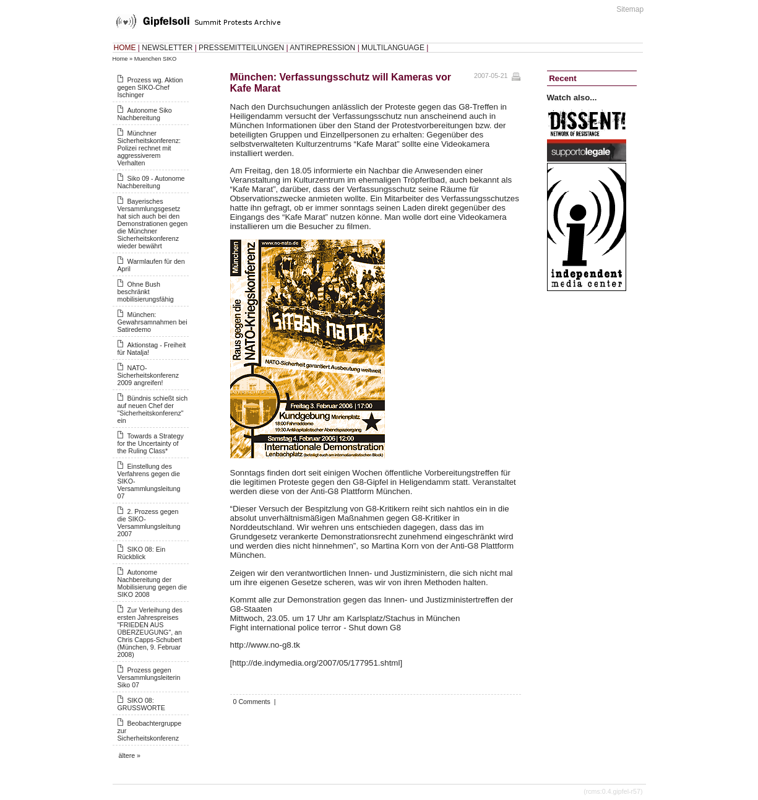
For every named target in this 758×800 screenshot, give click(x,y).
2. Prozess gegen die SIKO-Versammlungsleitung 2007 (149, 522)
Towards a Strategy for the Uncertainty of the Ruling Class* (151, 443)
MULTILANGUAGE (392, 47)
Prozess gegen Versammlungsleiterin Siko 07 (149, 677)
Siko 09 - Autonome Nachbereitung (151, 182)
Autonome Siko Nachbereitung (145, 114)
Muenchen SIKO (155, 59)
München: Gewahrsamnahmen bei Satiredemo (152, 322)
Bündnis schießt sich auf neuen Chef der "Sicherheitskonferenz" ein (153, 409)
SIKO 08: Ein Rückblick (142, 553)
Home (120, 59)
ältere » (130, 755)
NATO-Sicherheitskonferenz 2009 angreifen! (148, 375)
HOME (125, 47)
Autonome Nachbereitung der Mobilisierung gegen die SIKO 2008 (152, 583)
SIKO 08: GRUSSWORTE (141, 704)
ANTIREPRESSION (322, 47)
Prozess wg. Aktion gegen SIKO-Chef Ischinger (150, 87)
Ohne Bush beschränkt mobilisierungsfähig (146, 291)
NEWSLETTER (167, 47)
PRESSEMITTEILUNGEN (241, 47)
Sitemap (630, 9)
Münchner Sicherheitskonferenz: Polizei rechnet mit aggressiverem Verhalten (149, 148)
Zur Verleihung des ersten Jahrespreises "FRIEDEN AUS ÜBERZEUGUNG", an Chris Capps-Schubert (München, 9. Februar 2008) (150, 632)
